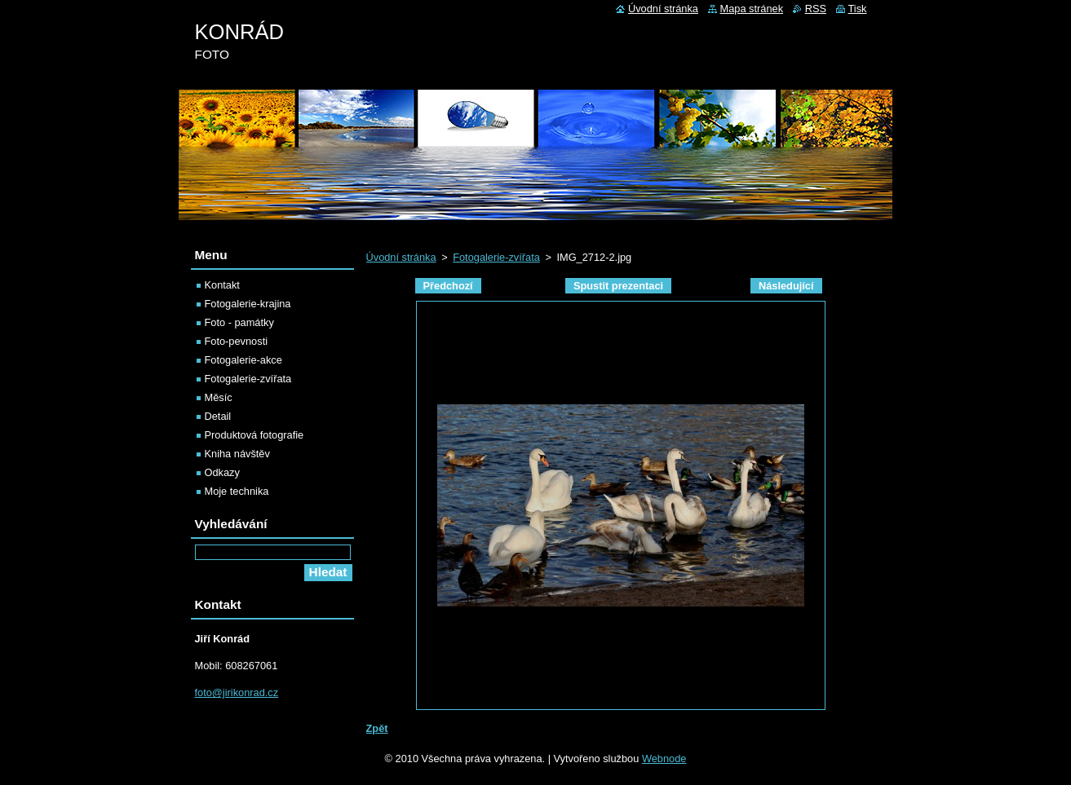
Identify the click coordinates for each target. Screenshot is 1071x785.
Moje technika (237, 491)
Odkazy (222, 472)
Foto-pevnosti (236, 341)
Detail (218, 416)
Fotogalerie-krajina (248, 304)
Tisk (857, 8)
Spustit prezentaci (618, 286)
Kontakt (222, 285)
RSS (815, 8)
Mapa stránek (752, 8)
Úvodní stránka (401, 257)
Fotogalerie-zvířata (496, 257)
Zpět (377, 728)
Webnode (664, 758)
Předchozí (448, 286)
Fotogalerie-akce (243, 360)
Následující (786, 286)
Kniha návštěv (237, 454)
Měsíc (218, 397)
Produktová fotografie (254, 435)
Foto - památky (239, 322)
